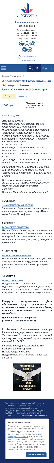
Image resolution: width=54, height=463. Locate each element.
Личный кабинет (29, 57)
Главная (5, 76)
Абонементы (16, 76)
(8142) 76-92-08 (27, 26)
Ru (37, 68)
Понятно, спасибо (36, 455)
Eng (44, 68)
